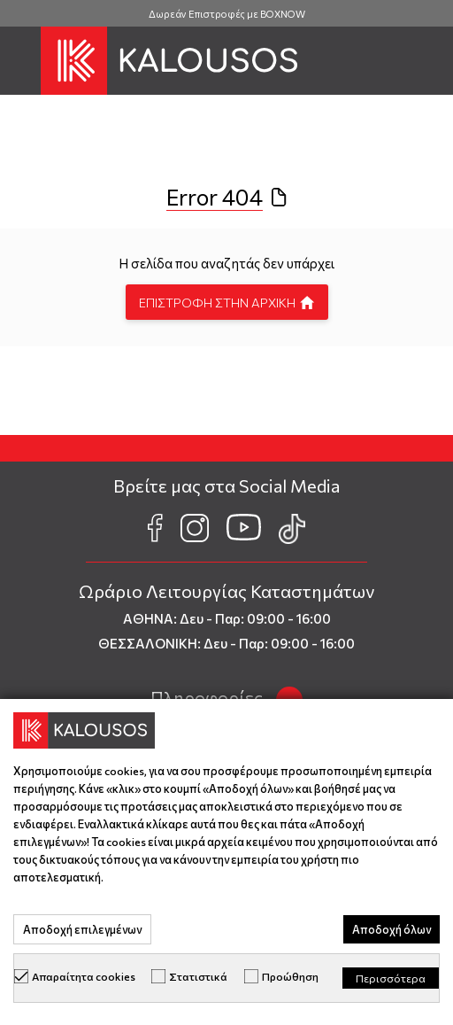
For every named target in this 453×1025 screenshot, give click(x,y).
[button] (20, 61)
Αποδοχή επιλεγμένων (82, 929)
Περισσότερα (391, 978)
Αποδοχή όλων (391, 929)
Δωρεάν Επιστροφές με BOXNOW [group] (227, 13)
